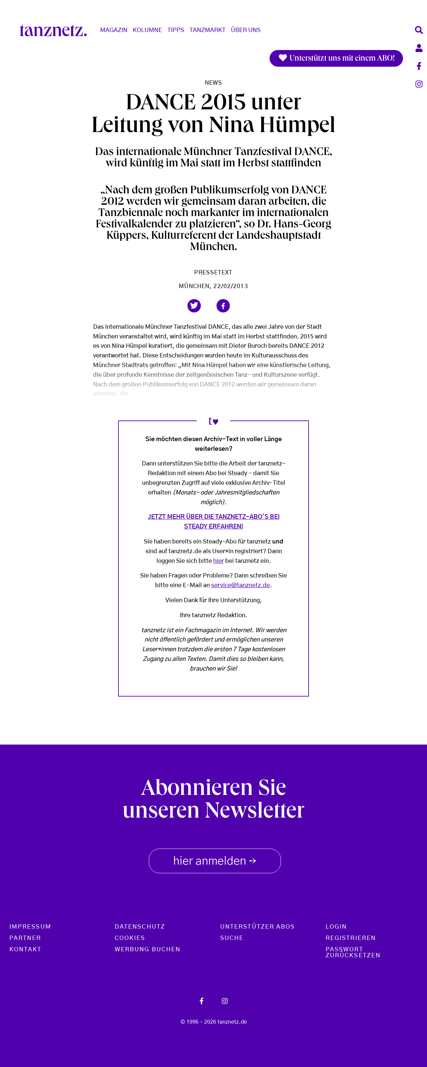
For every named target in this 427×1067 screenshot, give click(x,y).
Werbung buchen (147, 950)
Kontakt (25, 950)
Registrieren (351, 938)
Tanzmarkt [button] (207, 30)
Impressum (30, 927)
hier (218, 561)
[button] (194, 305)
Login (336, 927)
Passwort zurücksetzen (353, 953)
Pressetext (213, 272)
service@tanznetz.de (240, 586)
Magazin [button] (113, 30)
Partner (25, 938)
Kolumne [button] (147, 30)
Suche (232, 938)
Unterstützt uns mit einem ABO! (336, 58)
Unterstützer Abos (257, 927)
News (213, 83)
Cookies (130, 938)
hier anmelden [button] (215, 859)
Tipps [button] (175, 30)
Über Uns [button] (246, 30)
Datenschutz (140, 927)
